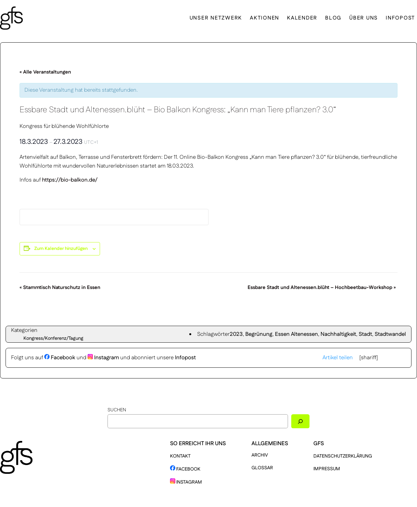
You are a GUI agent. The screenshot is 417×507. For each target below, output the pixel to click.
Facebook (59, 358)
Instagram (103, 358)
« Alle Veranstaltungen (45, 72)
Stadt (365, 334)
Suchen (117, 410)
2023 (236, 334)
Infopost (185, 358)
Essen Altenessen (296, 334)
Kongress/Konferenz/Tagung (53, 338)
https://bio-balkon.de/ (69, 180)
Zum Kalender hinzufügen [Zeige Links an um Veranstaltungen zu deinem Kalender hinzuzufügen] (61, 248)
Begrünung (258, 334)
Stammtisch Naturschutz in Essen (60, 287)
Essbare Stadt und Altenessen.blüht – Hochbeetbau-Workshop (322, 287)
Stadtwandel (390, 334)
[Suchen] (300, 421)
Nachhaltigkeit (338, 334)
